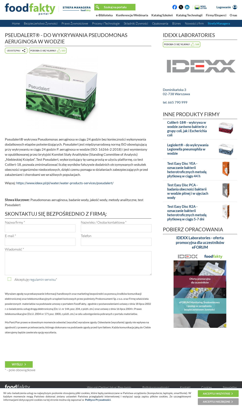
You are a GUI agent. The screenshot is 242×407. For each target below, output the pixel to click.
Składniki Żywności (136, 23)
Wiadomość (14, 249)
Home (16, 23)
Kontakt (185, 387)
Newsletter (230, 387)
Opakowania (160, 23)
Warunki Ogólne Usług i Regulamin (109, 387)
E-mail (10, 236)
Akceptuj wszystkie (216, 393)
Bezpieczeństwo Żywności (40, 23)
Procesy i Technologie (106, 23)
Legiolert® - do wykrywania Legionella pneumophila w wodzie (187, 149)
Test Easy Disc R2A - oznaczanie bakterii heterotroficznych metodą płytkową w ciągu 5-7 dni (186, 212)
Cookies (206, 387)
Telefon (86, 236)
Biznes (176, 23)
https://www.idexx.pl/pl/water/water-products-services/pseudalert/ (64, 183)
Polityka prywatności (155, 387)
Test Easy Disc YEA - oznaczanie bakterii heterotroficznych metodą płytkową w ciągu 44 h (186, 169)
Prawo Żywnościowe (75, 23)
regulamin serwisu (42, 279)
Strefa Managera (219, 23)
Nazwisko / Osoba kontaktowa (104, 222)
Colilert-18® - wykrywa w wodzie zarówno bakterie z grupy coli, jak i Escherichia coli (187, 128)
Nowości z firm (194, 23)
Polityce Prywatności (98, 399)
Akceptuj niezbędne (216, 401)
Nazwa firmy (15, 222)
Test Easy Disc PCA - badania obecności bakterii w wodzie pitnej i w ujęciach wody (187, 191)
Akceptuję (35, 279)
